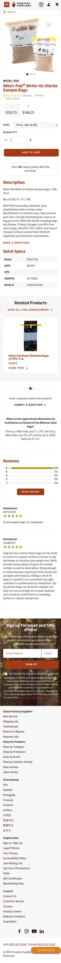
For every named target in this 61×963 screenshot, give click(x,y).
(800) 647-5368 (17, 944)
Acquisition (9, 921)
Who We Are (10, 716)
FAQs (6, 873)
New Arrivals (10, 767)
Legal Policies (11, 848)
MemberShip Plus (13, 883)
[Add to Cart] (31, 153)
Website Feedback (14, 916)
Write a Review (30, 492)
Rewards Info (11, 737)
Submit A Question (30, 405)
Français (8, 800)
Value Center (10, 772)
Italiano (7, 810)
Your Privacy (10, 853)
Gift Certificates (12, 878)
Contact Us (9, 896)
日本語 (7, 815)
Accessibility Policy (14, 858)
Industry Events (12, 911)
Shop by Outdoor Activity (18, 762)
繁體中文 (8, 825)
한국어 (7, 830)
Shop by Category (13, 747)
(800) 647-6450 (46, 944)
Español (7, 790)
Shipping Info (10, 721)
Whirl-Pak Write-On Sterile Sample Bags (30, 88)
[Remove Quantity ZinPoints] (5, 140)
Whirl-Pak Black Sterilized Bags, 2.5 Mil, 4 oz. (29, 357)
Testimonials (10, 726)
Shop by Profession (14, 752)
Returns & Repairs (13, 731)
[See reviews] (26, 95)
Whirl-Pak (11, 81)
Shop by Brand (11, 757)
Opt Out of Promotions (16, 868)
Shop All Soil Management (30, 310)
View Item (18, 368)
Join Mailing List (12, 863)
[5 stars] (11, 95)
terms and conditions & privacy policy (38, 697)
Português (9, 795)
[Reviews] (17, 95)
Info (5, 785)
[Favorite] (49, 25)
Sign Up (31, 664)
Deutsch (8, 805)
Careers (8, 906)
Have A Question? (16, 243)
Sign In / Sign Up (12, 843)
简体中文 (8, 820)
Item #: (13, 98)
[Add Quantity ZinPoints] (30, 140)
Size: (6, 125)
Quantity (10, 132)
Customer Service (13, 901)
